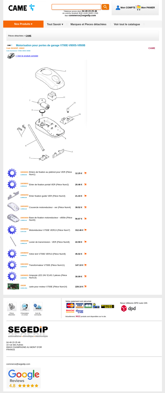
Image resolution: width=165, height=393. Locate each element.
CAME (28, 36)
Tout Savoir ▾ (55, 24)
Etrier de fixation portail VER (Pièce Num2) (49, 184)
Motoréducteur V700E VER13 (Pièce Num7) (49, 230)
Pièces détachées (16, 36)
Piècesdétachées (11, 314)
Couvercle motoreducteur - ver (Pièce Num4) (50, 207)
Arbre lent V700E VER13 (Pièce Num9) (47, 254)
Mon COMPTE (128, 7)
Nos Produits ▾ (23, 24)
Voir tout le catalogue (127, 24)
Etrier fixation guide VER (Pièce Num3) (47, 196)
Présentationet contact (25, 314)
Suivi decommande (37, 314)
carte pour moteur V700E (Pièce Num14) (48, 286)
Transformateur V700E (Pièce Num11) (47, 265)
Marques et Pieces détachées (88, 24)
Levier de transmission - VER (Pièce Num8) (49, 242)
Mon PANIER (148, 7)
